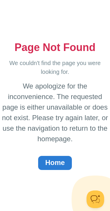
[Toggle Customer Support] (95, 199)
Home (55, 162)
